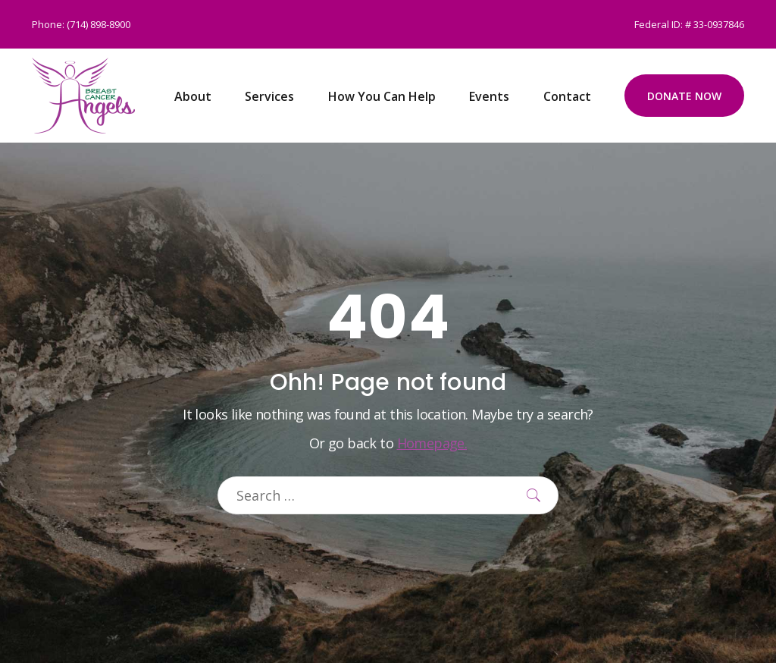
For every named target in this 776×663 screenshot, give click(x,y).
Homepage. (432, 443)
